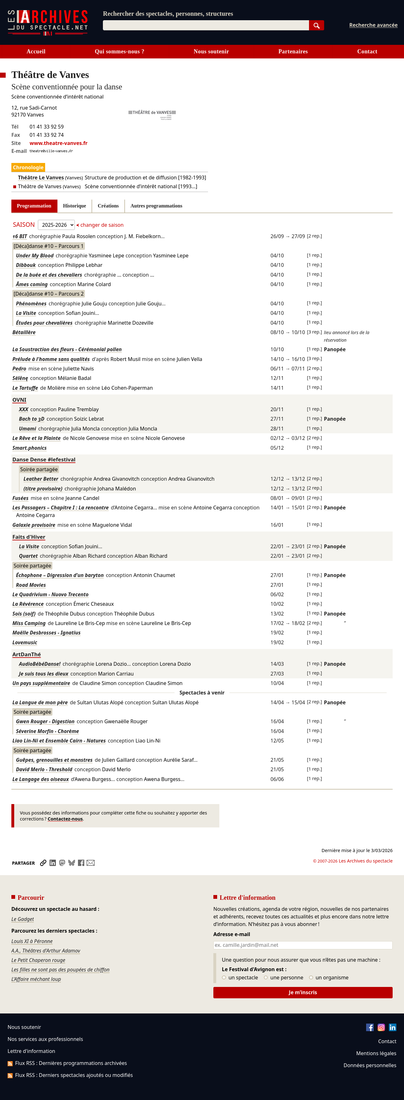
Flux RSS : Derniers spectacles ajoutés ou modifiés (70, 1075)
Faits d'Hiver (28, 536)
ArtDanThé (26, 654)
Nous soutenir (211, 51)
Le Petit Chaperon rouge (38, 960)
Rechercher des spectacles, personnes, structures (168, 13)
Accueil (36, 51)
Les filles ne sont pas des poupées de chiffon (60, 969)
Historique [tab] (74, 205)
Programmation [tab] (34, 205)
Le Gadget (22, 919)
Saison (24, 224)
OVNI (19, 399)
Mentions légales (376, 1053)
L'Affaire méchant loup (36, 979)
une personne (283, 978)
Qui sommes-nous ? (119, 51)
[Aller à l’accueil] (47, 34)
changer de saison (101, 224)
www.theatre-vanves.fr (58, 143)
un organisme (328, 978)
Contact (367, 51)
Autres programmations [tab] (156, 205)
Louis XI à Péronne (32, 941)
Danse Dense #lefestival (43, 459)
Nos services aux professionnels (45, 1039)
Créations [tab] (108, 205)
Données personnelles (370, 1065)
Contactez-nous (65, 819)
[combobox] (206, 25)
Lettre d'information (31, 1051)
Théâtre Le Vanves (41, 177)
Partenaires (293, 51)
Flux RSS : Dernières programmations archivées (67, 1063)
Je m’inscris (303, 992)
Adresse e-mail (231, 934)
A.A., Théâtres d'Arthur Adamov (45, 950)
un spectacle (240, 978)
